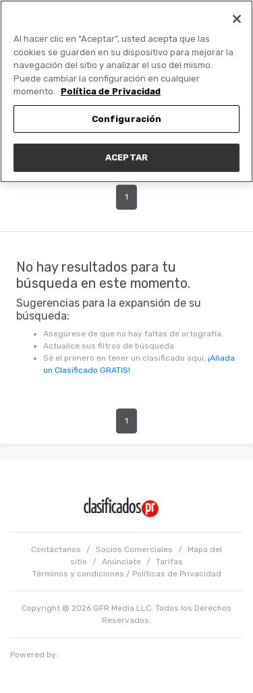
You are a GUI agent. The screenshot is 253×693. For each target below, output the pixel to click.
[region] (126, 91)
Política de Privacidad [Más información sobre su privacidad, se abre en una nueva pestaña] (111, 91)
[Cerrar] (237, 19)
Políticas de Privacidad (176, 573)
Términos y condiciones (78, 573)
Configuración (127, 119)
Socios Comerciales (134, 549)
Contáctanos (56, 549)
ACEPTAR (126, 157)
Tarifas (169, 561)
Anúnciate (121, 561)
